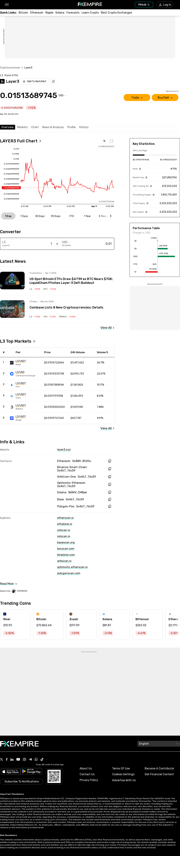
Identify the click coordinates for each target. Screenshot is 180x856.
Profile (71, 127)
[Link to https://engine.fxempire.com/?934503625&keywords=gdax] (26, 374)
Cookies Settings (123, 774)
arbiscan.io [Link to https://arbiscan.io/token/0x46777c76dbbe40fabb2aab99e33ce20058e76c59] (64, 561)
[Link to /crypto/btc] (23, 12)
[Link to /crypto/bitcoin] (50, 289)
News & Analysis (53, 127)
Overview (7, 127)
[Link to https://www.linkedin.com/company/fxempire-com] (12, 760)
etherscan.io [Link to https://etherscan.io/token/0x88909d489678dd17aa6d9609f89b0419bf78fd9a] (65, 518)
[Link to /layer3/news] (107, 328)
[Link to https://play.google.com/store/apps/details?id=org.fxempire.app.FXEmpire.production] (31, 772)
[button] (6, 4)
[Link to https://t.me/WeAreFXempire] (30, 759)
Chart (35, 127)
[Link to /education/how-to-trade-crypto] (90, 12)
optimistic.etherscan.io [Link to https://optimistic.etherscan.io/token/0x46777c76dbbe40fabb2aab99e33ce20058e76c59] (72, 567)
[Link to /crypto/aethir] (50, 316)
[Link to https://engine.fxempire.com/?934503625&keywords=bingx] (26, 418)
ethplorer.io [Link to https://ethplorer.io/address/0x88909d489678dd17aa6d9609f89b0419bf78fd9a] (64, 524)
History (84, 127)
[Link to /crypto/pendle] (67, 316)
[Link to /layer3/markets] (107, 428)
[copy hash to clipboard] (109, 461)
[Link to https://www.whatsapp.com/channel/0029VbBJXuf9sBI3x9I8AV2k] (36, 760)
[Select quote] (62, 95)
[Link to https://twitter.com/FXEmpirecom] (1, 759)
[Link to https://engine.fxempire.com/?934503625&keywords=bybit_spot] (26, 363)
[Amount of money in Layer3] (38, 244)
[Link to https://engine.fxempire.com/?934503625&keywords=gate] (26, 396)
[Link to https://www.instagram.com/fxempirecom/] (24, 760)
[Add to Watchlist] (34, 81)
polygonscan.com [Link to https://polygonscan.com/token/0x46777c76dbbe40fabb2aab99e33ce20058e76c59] (68, 573)
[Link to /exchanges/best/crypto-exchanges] (116, 12)
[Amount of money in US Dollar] (98, 244)
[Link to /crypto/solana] (59, 12)
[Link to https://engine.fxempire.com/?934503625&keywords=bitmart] (26, 407)
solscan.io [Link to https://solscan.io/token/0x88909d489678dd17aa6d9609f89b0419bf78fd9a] (63, 530)
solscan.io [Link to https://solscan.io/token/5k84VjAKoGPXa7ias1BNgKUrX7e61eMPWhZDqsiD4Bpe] (63, 536)
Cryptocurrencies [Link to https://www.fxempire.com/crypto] (10, 67)
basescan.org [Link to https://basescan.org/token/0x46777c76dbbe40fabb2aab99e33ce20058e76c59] (66, 542)
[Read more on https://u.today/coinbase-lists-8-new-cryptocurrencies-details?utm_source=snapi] (12, 309)
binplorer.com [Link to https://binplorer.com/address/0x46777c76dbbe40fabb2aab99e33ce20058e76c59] (66, 554)
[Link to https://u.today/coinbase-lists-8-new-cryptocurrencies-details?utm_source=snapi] (72, 304)
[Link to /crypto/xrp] (49, 12)
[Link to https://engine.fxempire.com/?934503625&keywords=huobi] (26, 385)
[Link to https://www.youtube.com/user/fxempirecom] (18, 759)
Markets (22, 127)
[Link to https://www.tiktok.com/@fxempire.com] (42, 760)
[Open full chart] (20, 141)
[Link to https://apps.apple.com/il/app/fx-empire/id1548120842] (10, 772)
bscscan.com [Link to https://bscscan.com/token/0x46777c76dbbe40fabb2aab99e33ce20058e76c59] (65, 548)
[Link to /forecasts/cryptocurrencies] (72, 12)
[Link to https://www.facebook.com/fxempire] (7, 759)
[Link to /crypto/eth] (36, 12)
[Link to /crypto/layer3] (35, 289)
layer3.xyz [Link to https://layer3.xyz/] (64, 449)
